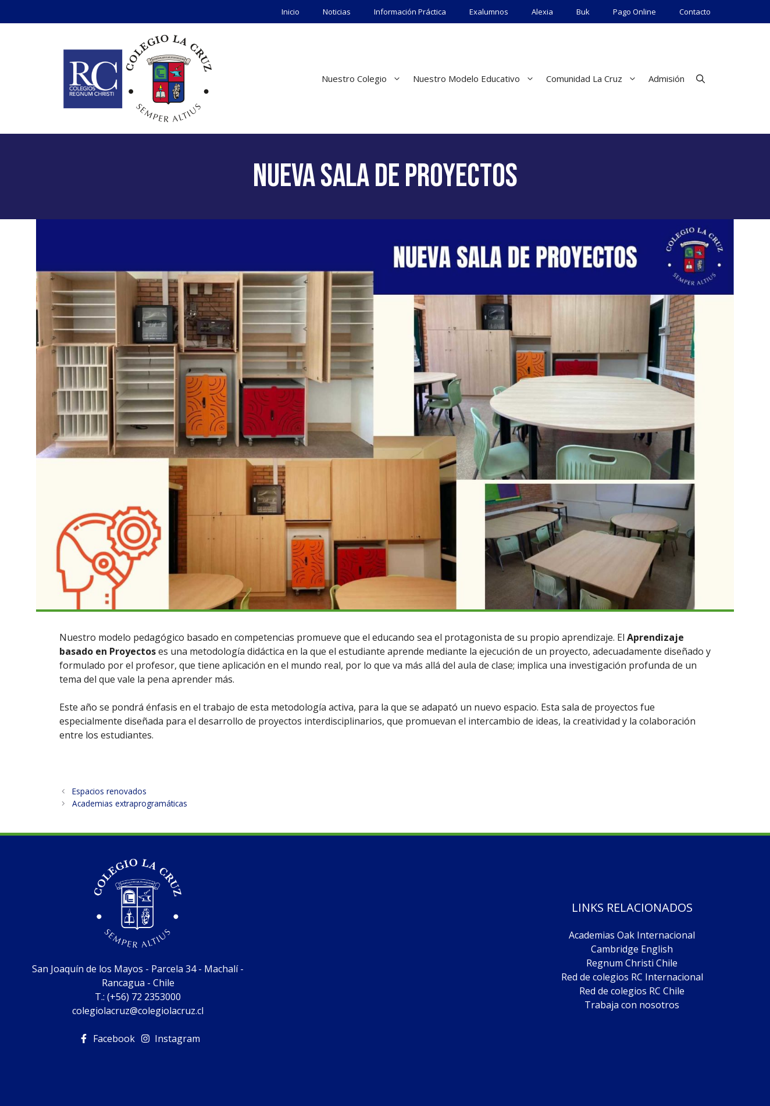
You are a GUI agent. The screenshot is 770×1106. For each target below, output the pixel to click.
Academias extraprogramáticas (129, 803)
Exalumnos (488, 11)
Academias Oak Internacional (632, 935)
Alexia (542, 11)
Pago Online (634, 11)
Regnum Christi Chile (632, 963)
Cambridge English (632, 949)
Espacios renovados (109, 791)
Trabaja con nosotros (631, 1004)
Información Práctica (410, 11)
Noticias (337, 11)
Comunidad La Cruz (594, 78)
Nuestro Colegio (364, 78)
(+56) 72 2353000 (144, 996)
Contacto (695, 11)
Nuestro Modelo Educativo (476, 78)
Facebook (114, 1038)
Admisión (666, 78)
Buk (583, 11)
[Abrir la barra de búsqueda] (700, 78)
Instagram (177, 1038)
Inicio (290, 11)
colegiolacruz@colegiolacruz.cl (138, 1010)
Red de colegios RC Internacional (632, 977)
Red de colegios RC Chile (632, 990)
